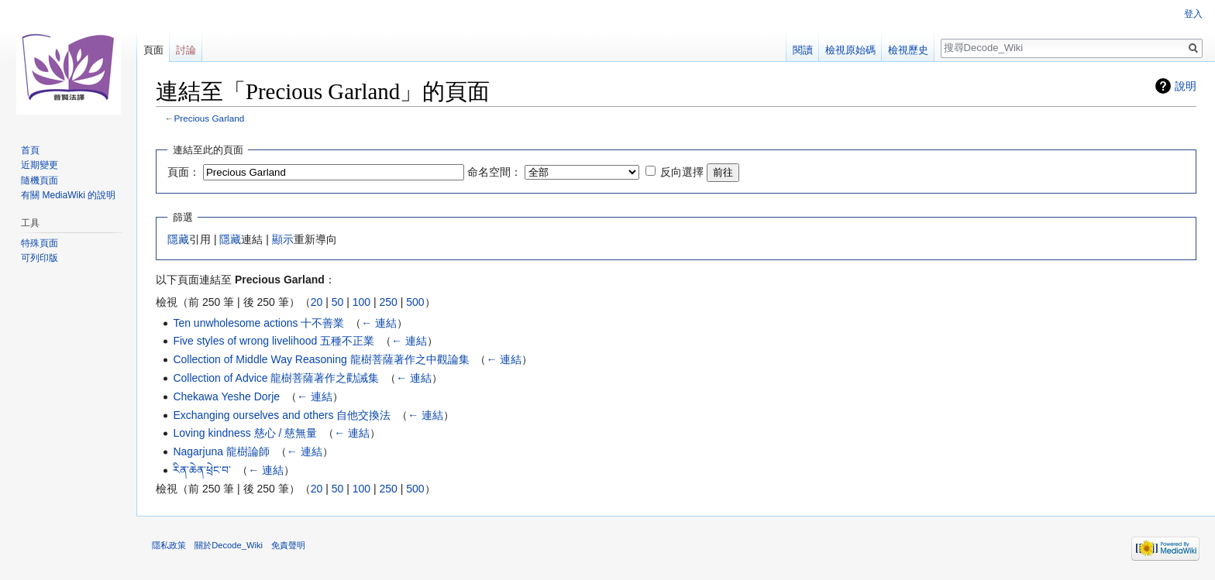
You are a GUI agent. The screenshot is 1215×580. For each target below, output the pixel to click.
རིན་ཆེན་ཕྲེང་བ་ (202, 470)
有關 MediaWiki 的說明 (68, 195)
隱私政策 (169, 545)
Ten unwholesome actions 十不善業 (258, 323)
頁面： (183, 172)
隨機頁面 (39, 180)
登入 (1193, 14)
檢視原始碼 (850, 50)
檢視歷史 (908, 50)
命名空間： (494, 172)
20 (317, 302)
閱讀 (803, 50)
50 (338, 302)
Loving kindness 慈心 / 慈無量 (245, 433)
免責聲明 (288, 545)
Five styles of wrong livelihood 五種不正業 (273, 341)
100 (361, 302)
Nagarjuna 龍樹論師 (221, 451)
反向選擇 (682, 172)
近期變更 (39, 165)
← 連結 (379, 323)
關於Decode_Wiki (228, 545)
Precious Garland (209, 118)
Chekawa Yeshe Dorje (226, 396)
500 (415, 302)
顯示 (283, 239)
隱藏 (178, 239)
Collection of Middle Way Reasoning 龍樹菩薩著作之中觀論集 (321, 359)
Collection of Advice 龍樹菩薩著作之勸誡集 (276, 378)
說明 (1185, 86)
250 (388, 302)
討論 (186, 50)
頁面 (153, 50)
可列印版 (39, 257)
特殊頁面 (39, 243)
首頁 (30, 150)
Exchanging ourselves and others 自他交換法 (282, 415)
